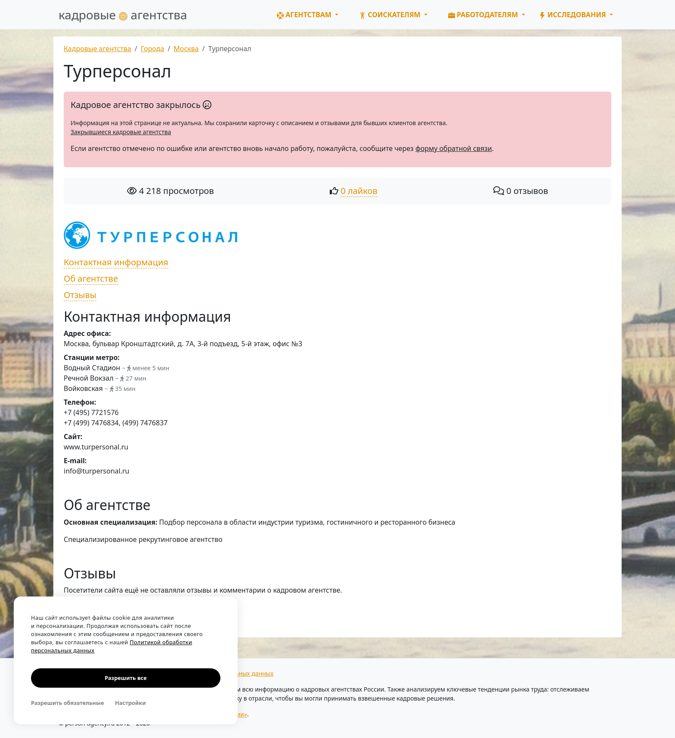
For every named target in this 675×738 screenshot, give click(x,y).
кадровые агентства (123, 14)
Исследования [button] (573, 14)
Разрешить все (125, 678)
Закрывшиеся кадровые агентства (121, 132)
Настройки (130, 703)
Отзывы (80, 295)
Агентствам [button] (305, 14)
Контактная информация (116, 262)
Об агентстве (91, 278)
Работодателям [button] (484, 14)
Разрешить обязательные (67, 703)
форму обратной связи (453, 148)
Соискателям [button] (390, 14)
